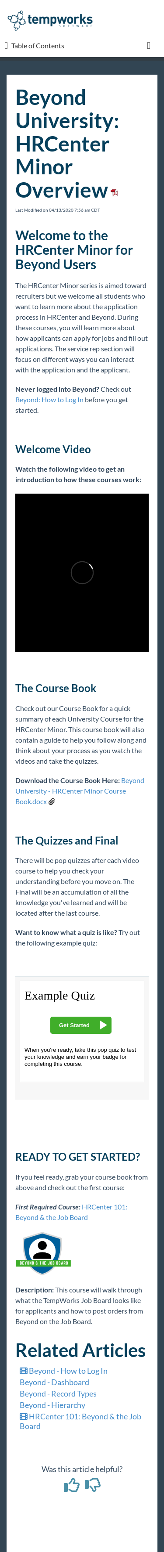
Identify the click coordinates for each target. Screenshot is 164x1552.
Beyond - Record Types (58, 1393)
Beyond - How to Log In (64, 1370)
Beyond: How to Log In (49, 399)
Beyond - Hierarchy (52, 1405)
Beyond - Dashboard (54, 1382)
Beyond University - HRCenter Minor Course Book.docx (79, 790)
